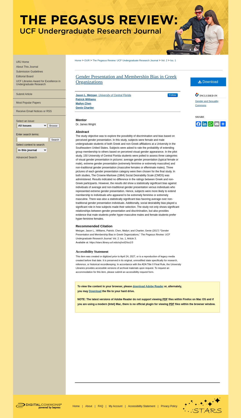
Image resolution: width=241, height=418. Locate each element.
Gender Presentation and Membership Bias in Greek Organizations (126, 79)
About (89, 406)
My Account (116, 406)
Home (78, 60)
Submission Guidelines (29, 71)
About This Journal (27, 66)
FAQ (101, 406)
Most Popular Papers (28, 102)
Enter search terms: (27, 134)
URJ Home (22, 61)
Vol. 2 (164, 60)
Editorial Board (25, 76)
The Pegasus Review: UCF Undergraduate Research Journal (125, 60)
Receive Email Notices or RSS (34, 111)
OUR (87, 60)
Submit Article (24, 94)
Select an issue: (25, 121)
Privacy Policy (169, 406)
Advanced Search (26, 157)
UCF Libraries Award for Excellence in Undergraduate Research (38, 83)
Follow (172, 95)
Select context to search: (30, 144)
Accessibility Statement (142, 406)
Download (208, 82)
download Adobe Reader (148, 286)
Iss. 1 (173, 60)
